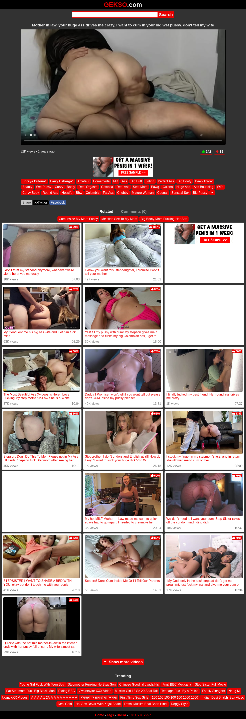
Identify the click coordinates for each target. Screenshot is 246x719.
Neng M (234, 691)
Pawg (155, 187)
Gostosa (107, 187)
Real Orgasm (87, 187)
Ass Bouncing (203, 187)
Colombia (92, 192)
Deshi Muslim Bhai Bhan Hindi (145, 704)
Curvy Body (30, 192)
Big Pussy (200, 192)
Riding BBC (66, 691)
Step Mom (140, 187)
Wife (220, 187)
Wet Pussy (43, 187)
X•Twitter (40, 202)
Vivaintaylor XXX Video (94, 691)
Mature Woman (143, 192)
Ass (124, 181)
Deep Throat (204, 181)
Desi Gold (65, 704)
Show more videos (123, 662)
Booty (71, 187)
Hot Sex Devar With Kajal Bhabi (98, 704)
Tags (110, 715)
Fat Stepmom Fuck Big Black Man (30, 691)
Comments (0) (134, 211)
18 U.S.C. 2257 (140, 715)
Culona (168, 187)
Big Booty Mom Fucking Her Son (164, 219)
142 (206, 151)
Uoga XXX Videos (15, 697)
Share (26, 202)
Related (106, 211)
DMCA (121, 715)
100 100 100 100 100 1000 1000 (175, 697)
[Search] (115, 14)
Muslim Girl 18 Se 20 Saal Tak (136, 691)
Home (99, 715)
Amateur (83, 181)
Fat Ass (108, 192)
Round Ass (50, 192)
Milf (115, 181)
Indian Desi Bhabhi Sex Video (223, 697)
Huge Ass (183, 187)
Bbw (79, 192)
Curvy (59, 187)
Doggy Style (179, 704)
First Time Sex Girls (134, 697)
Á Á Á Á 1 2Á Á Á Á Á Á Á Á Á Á (54, 697)
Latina (150, 181)
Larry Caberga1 (61, 181)
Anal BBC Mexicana (177, 684)
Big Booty (184, 181)
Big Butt (136, 181)
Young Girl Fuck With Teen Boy (42, 684)
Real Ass (122, 187)
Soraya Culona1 (34, 181)
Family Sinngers (213, 691)
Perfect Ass (166, 181)
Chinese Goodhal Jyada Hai (139, 684)
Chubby (122, 192)
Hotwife (67, 192)
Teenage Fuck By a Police (179, 691)
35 (219, 151)
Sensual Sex (180, 192)
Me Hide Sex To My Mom (119, 219)
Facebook (58, 202)
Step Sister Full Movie (210, 684)
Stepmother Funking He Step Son (92, 684)
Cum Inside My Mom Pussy (78, 219)
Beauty (27, 187)
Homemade (101, 181)
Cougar (162, 192)
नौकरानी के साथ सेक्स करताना (99, 697)
